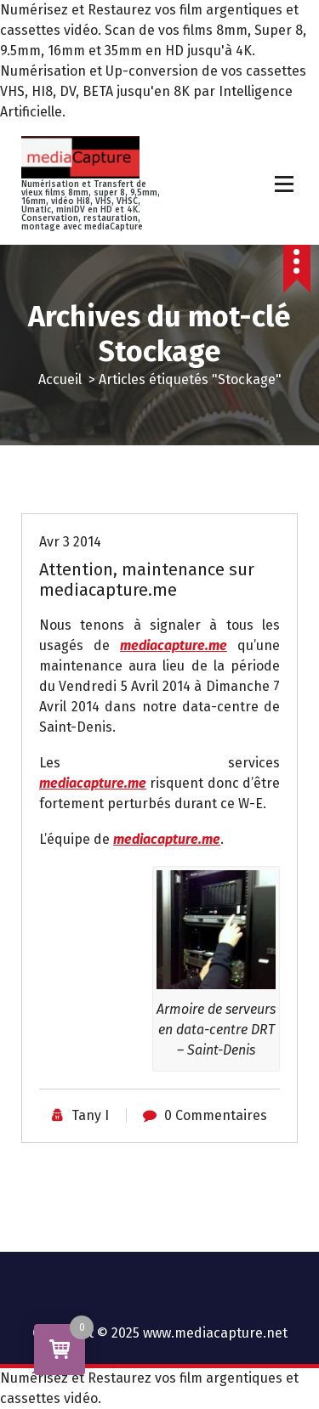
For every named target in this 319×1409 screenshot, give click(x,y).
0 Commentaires (215, 1115)
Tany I (90, 1115)
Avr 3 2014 (70, 542)
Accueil (60, 379)
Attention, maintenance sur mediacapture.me (146, 579)
